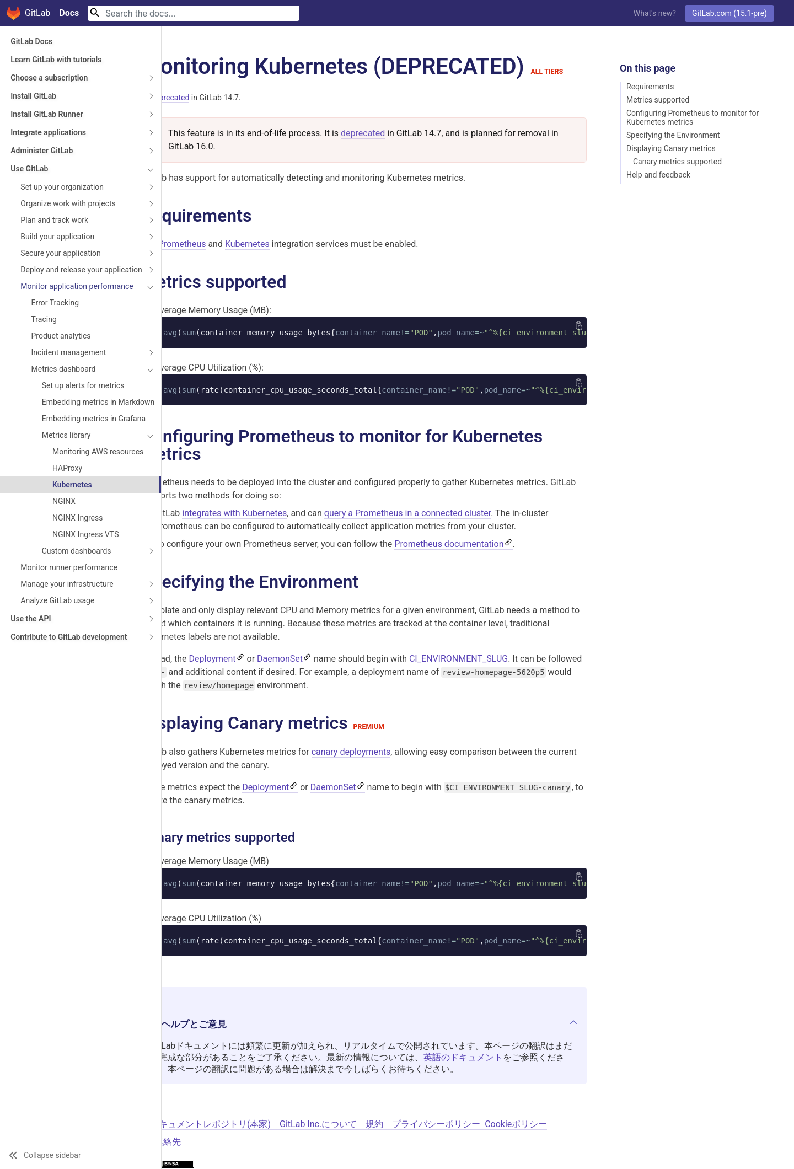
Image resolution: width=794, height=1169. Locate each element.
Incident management (68, 378)
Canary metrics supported (677, 161)
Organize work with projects (53, 208)
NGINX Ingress (77, 570)
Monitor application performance (53, 308)
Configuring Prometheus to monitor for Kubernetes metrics (692, 117)
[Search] (193, 13)
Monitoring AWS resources (80, 500)
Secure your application (60, 262)
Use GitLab (29, 168)
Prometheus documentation (448, 544)
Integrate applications (48, 132)
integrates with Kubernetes (234, 513)
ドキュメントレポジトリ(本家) (210, 1125)
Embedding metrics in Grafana (79, 458)
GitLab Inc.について (318, 1125)
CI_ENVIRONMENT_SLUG (458, 660)
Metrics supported (657, 99)
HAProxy (67, 521)
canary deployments (351, 753)
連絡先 (167, 1143)
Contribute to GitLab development (45, 694)
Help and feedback (658, 174)
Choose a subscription (49, 77)
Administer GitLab (41, 150)
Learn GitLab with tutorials (55, 59)
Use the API (30, 671)
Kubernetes (72, 537)
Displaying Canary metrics (671, 148)
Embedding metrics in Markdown (79, 433)
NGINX (64, 554)
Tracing (44, 345)
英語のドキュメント (463, 1058)
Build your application (57, 245)
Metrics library (66, 479)
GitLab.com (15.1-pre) (729, 13)
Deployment (212, 660)
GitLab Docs (31, 41)
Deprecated (169, 97)
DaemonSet (280, 660)
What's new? (655, 13)
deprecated (363, 133)
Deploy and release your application (61, 283)
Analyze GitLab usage (57, 653)
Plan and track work (54, 228)
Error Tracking (55, 329)
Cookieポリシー (516, 1125)
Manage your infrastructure (66, 636)
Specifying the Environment (673, 135)
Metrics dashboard (63, 395)
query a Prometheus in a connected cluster (407, 513)
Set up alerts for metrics (83, 411)
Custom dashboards (76, 603)
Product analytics (61, 362)
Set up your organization (62, 187)
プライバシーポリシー (436, 1125)
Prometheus (182, 244)
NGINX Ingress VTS (85, 587)
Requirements (650, 86)
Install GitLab (33, 96)
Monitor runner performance (68, 620)
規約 (374, 1125)
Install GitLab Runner (46, 114)
